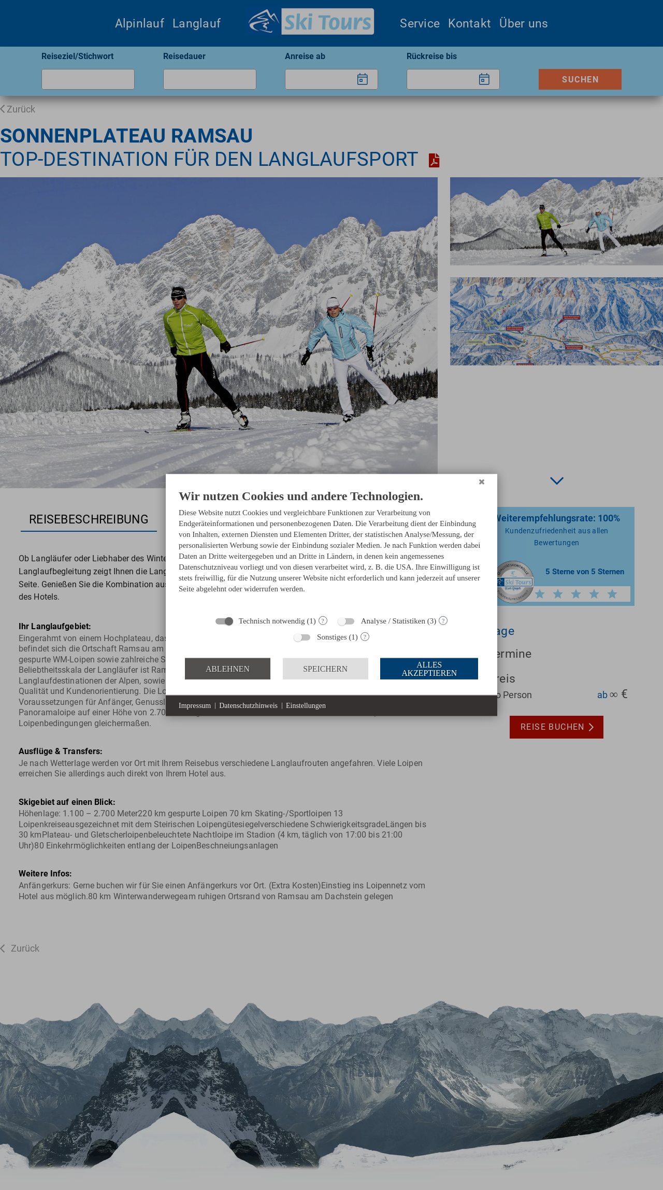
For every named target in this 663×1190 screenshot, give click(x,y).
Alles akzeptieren (429, 668)
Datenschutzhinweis (248, 706)
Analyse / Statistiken (393, 621)
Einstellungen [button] (306, 706)
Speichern (325, 668)
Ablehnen (228, 668)
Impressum (195, 706)
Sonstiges (332, 637)
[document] (331, 549)
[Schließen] (481, 482)
